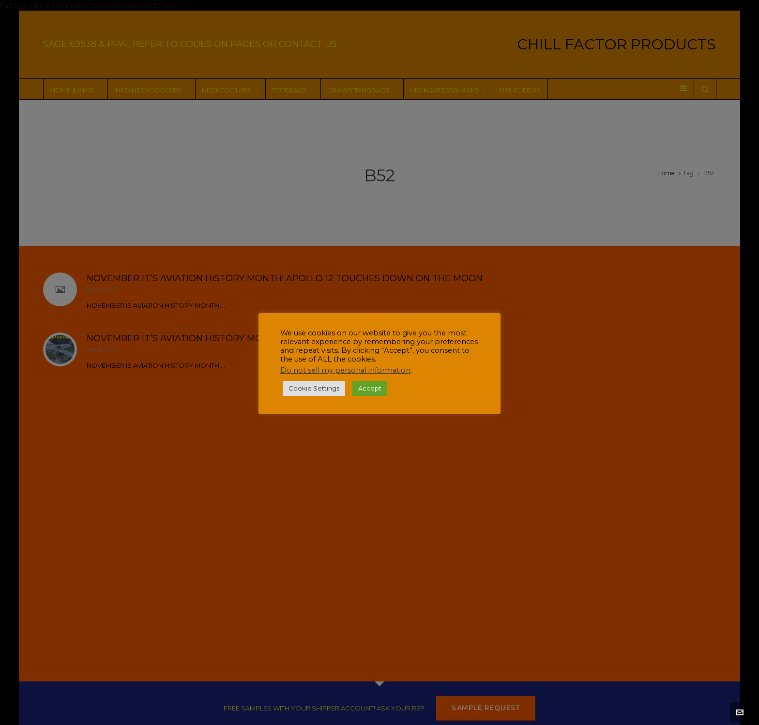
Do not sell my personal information (345, 370)
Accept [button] (369, 388)
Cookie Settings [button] (313, 388)
